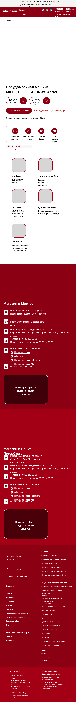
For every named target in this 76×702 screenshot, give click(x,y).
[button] (19, 111)
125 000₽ (13, 100)
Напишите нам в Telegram (27, 360)
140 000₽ (36, 100)
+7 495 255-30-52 (28, 339)
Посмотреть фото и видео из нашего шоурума (25, 390)
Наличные (12, 102)
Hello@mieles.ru (25, 366)
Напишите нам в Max (24, 364)
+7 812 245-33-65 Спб (63, 11)
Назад (8, 20)
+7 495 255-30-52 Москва (64, 9)
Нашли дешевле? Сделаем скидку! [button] (49, 111)
